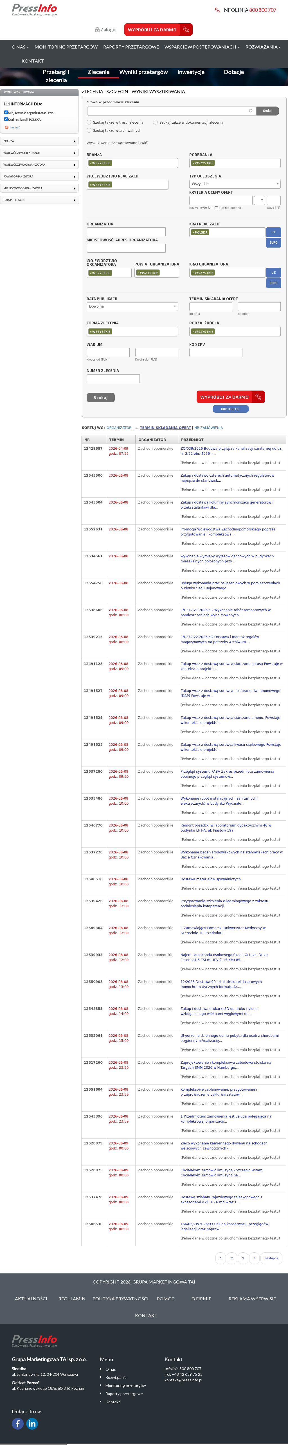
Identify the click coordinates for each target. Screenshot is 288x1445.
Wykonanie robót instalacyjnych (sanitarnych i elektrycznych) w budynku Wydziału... (219, 801)
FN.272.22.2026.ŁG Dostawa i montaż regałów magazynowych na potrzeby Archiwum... (220, 639)
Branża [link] (8, 141)
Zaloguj (105, 30)
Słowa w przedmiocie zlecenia (113, 102)
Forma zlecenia (103, 323)
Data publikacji (102, 299)
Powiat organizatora (156, 264)
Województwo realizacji (112, 176)
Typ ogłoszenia (205, 176)
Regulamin (72, 1298)
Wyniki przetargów (143, 71)
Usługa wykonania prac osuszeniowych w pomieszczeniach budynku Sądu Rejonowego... (230, 585)
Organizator (100, 224)
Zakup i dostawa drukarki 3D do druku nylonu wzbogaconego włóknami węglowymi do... (219, 1011)
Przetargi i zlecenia (56, 75)
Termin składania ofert (165, 428)
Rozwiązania (116, 1377)
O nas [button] (20, 46)
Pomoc (166, 1298)
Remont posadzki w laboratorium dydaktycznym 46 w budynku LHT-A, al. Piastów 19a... (226, 827)
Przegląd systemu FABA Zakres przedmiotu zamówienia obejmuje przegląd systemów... (227, 774)
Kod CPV (197, 345)
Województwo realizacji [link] (21, 152)
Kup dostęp (230, 409)
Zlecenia (98, 71)
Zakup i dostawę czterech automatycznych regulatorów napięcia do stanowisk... (227, 478)
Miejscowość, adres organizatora (122, 240)
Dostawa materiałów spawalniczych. (211, 879)
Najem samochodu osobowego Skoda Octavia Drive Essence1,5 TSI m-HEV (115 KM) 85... (224, 957)
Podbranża (200, 155)
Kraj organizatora (208, 264)
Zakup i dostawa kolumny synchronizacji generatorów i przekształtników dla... (227, 504)
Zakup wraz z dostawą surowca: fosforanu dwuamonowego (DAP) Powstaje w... (230, 693)
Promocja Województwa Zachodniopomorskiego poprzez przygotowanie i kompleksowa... (228, 531)
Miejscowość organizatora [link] (22, 188)
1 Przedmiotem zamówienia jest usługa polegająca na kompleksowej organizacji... (226, 1118)
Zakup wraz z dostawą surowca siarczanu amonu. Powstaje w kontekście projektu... (230, 720)
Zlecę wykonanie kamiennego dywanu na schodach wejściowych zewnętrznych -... (224, 1145)
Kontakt (33, 60)
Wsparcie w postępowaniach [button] (202, 46)
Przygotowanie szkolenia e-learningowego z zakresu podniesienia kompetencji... (224, 903)
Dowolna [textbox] (96, 306)
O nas (110, 1369)
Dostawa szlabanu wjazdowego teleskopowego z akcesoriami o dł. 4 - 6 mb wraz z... (221, 1199)
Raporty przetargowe (131, 46)
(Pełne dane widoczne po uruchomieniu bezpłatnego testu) (230, 463)
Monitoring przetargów (66, 46)
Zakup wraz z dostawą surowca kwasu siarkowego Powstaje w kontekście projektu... (231, 747)
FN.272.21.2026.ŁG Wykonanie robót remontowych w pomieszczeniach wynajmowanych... (226, 612)
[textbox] (115, 163)
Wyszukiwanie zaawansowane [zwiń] (117, 143)
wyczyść (15, 127)
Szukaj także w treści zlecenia (115, 122)
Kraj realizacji (204, 224)
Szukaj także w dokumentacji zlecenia (188, 122)
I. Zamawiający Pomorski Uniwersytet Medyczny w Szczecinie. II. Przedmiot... (223, 930)
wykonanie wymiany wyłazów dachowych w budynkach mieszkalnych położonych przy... (227, 558)
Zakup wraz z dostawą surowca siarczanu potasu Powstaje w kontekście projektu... (232, 666)
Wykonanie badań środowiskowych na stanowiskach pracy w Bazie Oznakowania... (232, 854)
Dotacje (234, 71)
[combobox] (132, 163)
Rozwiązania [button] (263, 46)
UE (274, 232)
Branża (94, 155)
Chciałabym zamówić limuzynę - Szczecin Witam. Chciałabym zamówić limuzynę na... (222, 1172)
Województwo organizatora (102, 263)
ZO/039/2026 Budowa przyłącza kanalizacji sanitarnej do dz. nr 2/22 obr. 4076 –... (231, 451)
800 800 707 (262, 10)
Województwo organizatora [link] (24, 164)
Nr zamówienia (208, 428)
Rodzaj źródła (204, 323)
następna (271, 1258)
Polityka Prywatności (120, 1298)
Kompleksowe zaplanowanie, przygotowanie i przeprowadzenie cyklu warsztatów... (219, 1092)
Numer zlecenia (103, 371)
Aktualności (31, 1298)
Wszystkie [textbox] (200, 184)
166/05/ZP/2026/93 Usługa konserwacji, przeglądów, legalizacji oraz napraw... (225, 1226)
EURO (274, 242)
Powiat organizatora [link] (18, 176)
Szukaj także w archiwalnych (114, 130)
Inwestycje (190, 71)
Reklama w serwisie (252, 1298)
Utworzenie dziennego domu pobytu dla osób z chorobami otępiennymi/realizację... (230, 1038)
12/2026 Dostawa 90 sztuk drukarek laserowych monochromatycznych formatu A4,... (221, 984)
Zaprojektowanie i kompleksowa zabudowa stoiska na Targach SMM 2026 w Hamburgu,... (226, 1065)
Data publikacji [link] (13, 200)
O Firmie (201, 1298)
